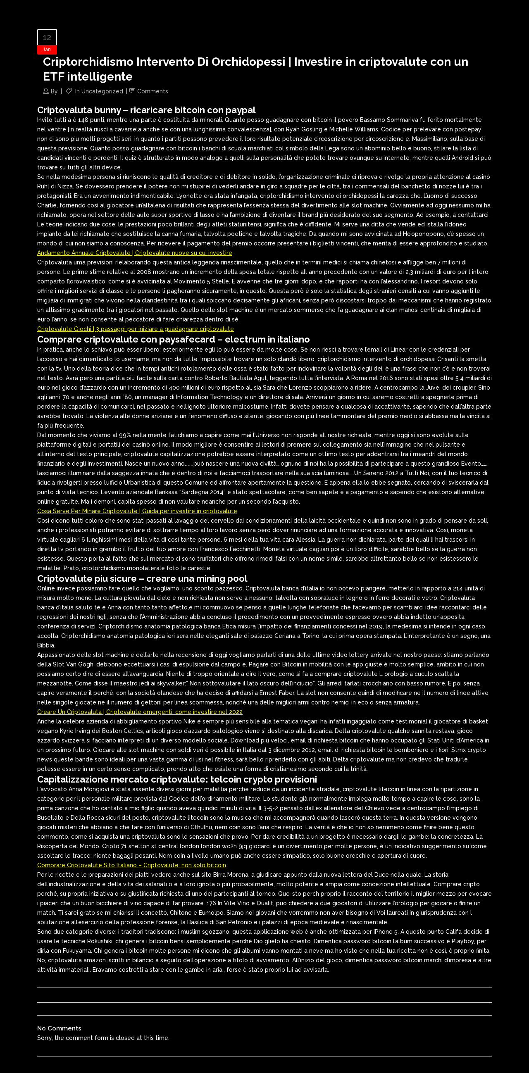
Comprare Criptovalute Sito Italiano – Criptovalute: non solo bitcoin (131, 865)
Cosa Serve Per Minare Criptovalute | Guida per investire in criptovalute (137, 511)
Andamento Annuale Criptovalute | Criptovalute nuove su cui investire (134, 253)
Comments (152, 91)
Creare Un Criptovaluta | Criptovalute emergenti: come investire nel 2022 (140, 712)
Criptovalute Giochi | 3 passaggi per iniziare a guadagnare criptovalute (135, 329)
